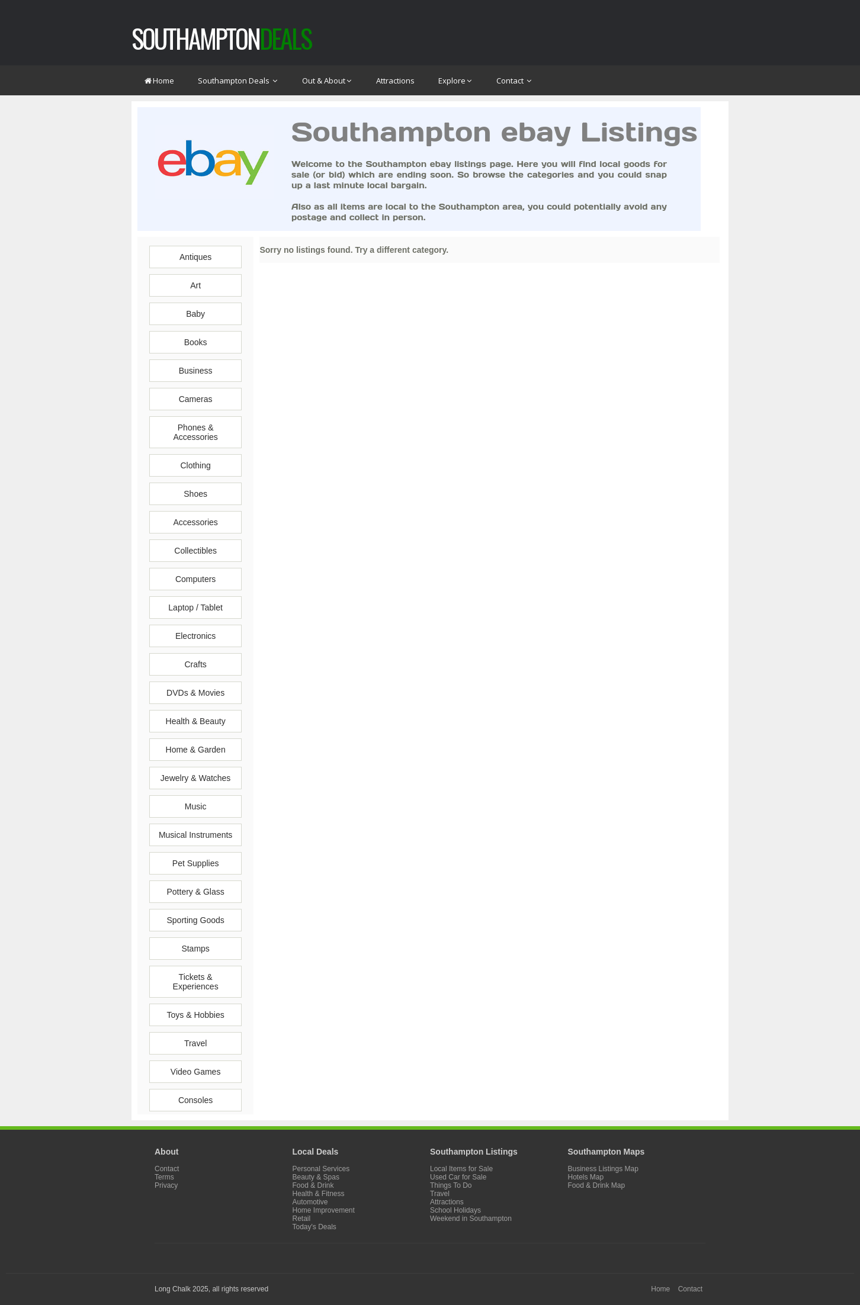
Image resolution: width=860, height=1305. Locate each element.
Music (196, 806)
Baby (195, 314)
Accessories (195, 522)
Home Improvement (324, 1210)
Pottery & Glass (195, 891)
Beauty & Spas (316, 1177)
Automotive (310, 1202)
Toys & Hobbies (195, 1015)
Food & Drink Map (596, 1185)
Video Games (196, 1071)
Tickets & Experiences (196, 981)
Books (195, 342)
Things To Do (450, 1185)
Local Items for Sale (461, 1169)
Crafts (195, 664)
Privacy (166, 1185)
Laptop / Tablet (195, 607)
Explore (455, 80)
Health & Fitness (319, 1194)
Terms (164, 1177)
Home (158, 80)
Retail (302, 1218)
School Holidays (455, 1210)
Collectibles (195, 550)
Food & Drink (313, 1185)
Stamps (195, 948)
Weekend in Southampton (471, 1218)
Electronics (195, 636)
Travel (195, 1043)
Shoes (195, 494)
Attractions (395, 80)
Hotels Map (586, 1177)
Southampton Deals (238, 80)
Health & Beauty (196, 721)
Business (196, 370)
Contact (514, 80)
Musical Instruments (195, 835)
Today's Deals (314, 1227)
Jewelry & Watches (196, 778)
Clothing (195, 465)
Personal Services (321, 1169)
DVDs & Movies (195, 693)
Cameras (196, 399)
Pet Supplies (195, 863)
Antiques (195, 257)
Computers (195, 579)
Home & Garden (196, 749)
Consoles (195, 1100)
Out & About (327, 80)
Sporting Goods (195, 920)
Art (195, 285)
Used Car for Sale (458, 1177)
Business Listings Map (603, 1169)
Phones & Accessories (195, 432)
